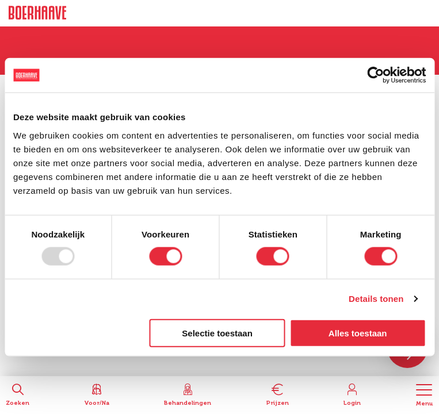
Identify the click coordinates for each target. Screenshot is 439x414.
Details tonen (376, 299)
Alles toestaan (358, 333)
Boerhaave (37, 13)
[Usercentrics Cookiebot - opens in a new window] (375, 75)
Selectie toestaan (217, 333)
